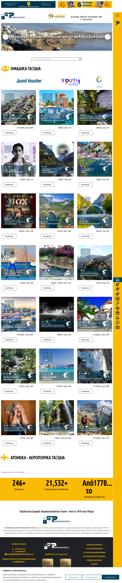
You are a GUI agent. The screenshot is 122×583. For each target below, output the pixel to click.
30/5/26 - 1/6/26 (56, 283)
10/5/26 (99, 231)
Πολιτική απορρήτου (94, 545)
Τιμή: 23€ (105, 283)
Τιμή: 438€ (29, 128)
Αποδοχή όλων (110, 577)
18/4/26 (60, 128)
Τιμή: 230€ (29, 386)
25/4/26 (22, 179)
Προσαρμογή (73, 577)
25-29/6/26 (97, 334)
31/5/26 (99, 283)
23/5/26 (22, 283)
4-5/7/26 (21, 386)
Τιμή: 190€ (67, 231)
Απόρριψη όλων (92, 577)
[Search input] (55, 59)
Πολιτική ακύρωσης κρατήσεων (94, 556)
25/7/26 (22, 438)
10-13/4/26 (20, 128)
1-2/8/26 (57, 438)
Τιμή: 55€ (29, 179)
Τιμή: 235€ (105, 438)
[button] (56, 37)
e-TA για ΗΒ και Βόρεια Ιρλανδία (94, 552)
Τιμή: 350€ (67, 386)
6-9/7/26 (59, 386)
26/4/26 (60, 179)
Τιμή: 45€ (67, 128)
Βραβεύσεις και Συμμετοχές (56, 554)
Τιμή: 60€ (29, 283)
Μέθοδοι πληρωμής (94, 560)
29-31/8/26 (97, 438)
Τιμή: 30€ (67, 179)
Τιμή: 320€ (105, 334)
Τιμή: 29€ (105, 179)
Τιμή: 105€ (67, 334)
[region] (61, 575)
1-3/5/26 (59, 231)
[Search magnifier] (80, 59)
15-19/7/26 (97, 386)
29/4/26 (21, 231)
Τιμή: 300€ (105, 386)
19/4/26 (99, 128)
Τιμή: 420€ (29, 334)
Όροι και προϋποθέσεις (94, 549)
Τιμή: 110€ (29, 231)
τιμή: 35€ (106, 128)
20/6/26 (59, 334)
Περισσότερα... (9, 133)
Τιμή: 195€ (67, 283)
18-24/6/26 (20, 334)
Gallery (94, 564)
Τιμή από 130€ (66, 438)
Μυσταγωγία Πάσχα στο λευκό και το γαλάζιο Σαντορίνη (56, 37)
